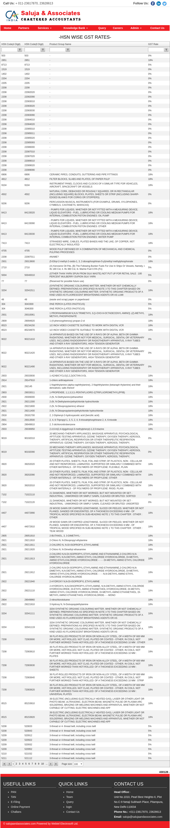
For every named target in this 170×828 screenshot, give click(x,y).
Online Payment (20, 806)
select (81, 764)
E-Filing (15, 801)
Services (45, 28)
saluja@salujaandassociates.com (142, 816)
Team (69, 796)
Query (102, 28)
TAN (13, 796)
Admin (136, 28)
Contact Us (157, 28)
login (69, 806)
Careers (118, 28)
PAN (13, 792)
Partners (23, 28)
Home (7, 28)
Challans (16, 811)
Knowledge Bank (76, 28)
